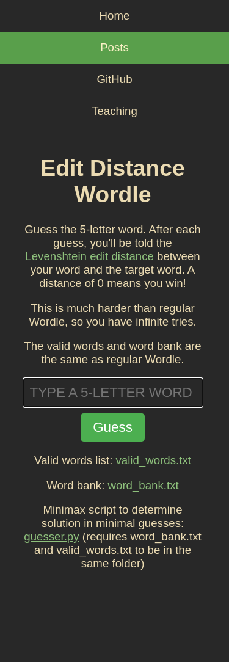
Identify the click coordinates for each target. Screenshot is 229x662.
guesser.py (51, 536)
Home (115, 15)
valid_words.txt (153, 460)
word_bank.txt (143, 485)
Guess (113, 427)
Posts (114, 47)
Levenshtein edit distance (89, 256)
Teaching (114, 110)
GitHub (114, 79)
